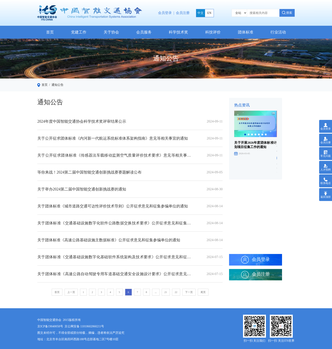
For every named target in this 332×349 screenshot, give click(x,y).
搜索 (287, 12)
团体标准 (245, 32)
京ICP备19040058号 (50, 326)
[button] (245, 134)
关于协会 (111, 32)
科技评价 (213, 32)
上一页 (71, 292)
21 (165, 292)
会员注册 (183, 13)
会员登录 (165, 13)
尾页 (203, 292)
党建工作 (78, 32)
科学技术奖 (178, 32)
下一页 (189, 292)
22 (176, 292)
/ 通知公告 (55, 84)
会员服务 (144, 32)
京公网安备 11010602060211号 (84, 326)
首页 (50, 32)
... (156, 292)
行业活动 (278, 32)
